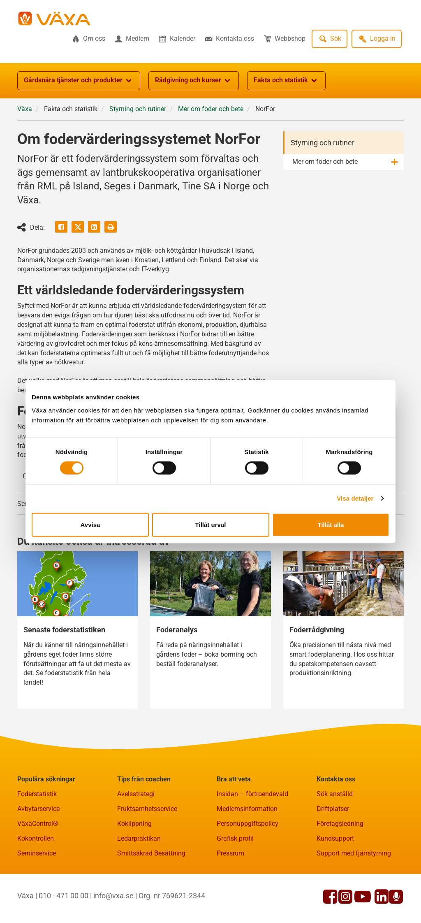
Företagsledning (340, 824)
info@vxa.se (113, 896)
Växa (24, 109)
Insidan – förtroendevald (252, 794)
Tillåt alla (331, 524)
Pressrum (230, 854)
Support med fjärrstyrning (354, 854)
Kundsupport (335, 839)
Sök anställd (335, 794)
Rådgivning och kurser (193, 81)
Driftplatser (333, 809)
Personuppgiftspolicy (247, 824)
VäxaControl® (37, 824)
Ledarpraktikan (139, 839)
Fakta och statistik (286, 81)
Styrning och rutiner (137, 109)
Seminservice (36, 854)
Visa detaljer (355, 498)
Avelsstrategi (136, 794)
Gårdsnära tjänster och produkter (79, 81)
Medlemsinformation (247, 809)
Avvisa (90, 524)
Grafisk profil (235, 839)
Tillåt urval (210, 524)
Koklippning (134, 824)
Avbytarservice (38, 809)
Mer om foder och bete (210, 109)
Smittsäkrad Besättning (151, 854)
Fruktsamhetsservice (147, 809)
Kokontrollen (35, 839)
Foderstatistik (37, 794)
